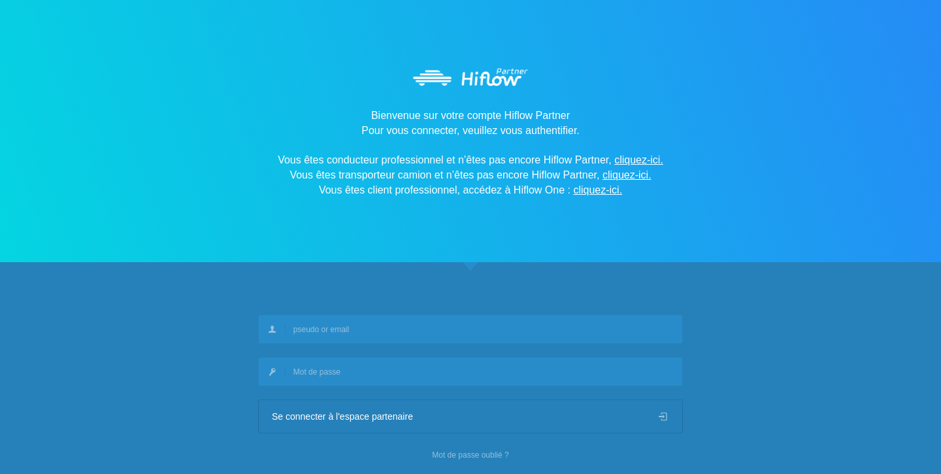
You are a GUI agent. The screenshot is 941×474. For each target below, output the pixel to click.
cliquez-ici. (638, 159)
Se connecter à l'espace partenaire (470, 416)
